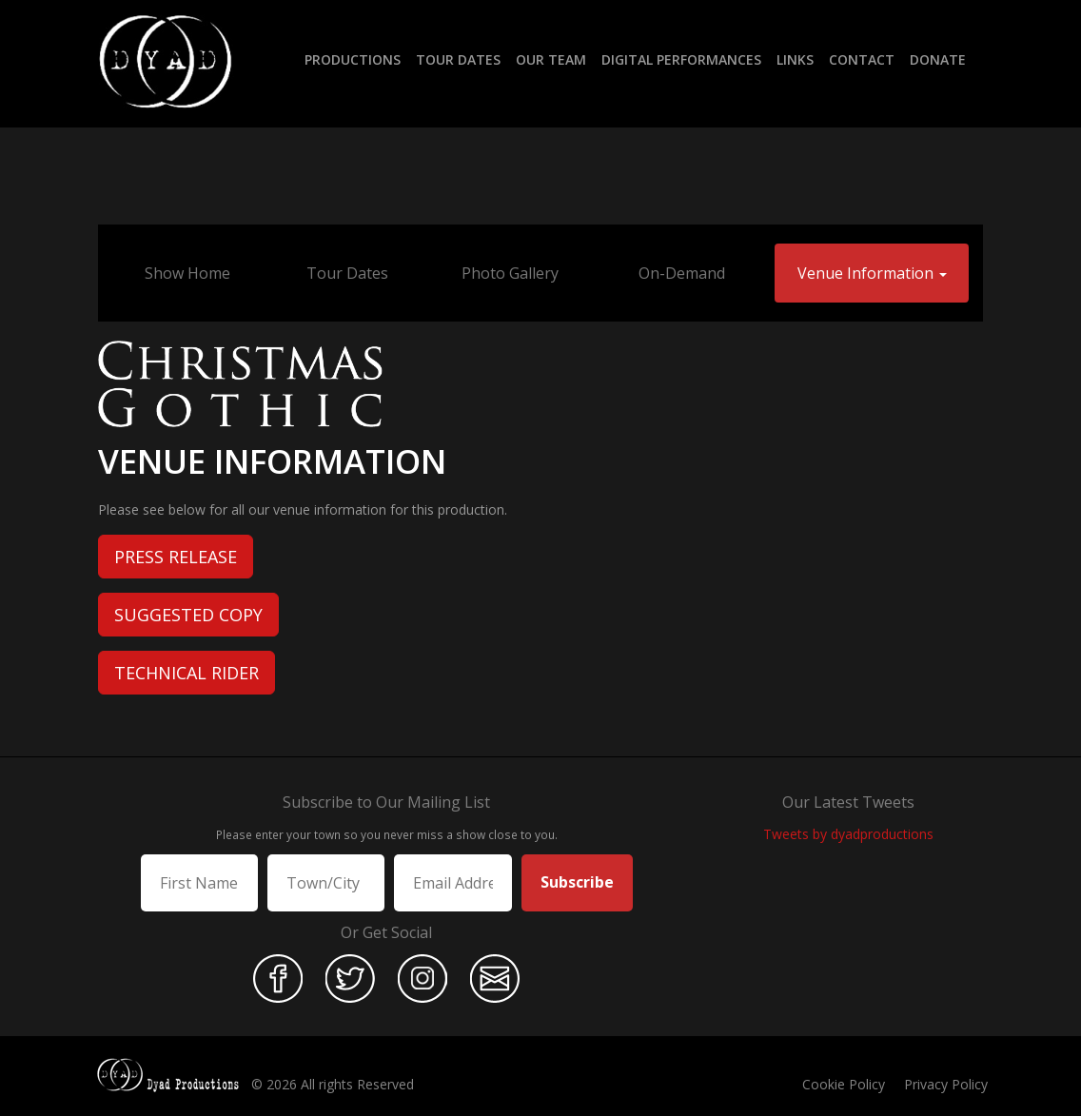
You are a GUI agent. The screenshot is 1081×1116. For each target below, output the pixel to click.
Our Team (551, 59)
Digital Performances (681, 59)
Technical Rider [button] (186, 672)
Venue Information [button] (872, 273)
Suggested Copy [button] (188, 614)
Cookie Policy (843, 1084)
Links (795, 59)
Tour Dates (458, 59)
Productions (353, 59)
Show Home (187, 273)
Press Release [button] (175, 556)
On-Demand (682, 273)
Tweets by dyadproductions (848, 834)
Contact (861, 59)
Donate (938, 59)
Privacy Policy (946, 1084)
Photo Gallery (510, 273)
